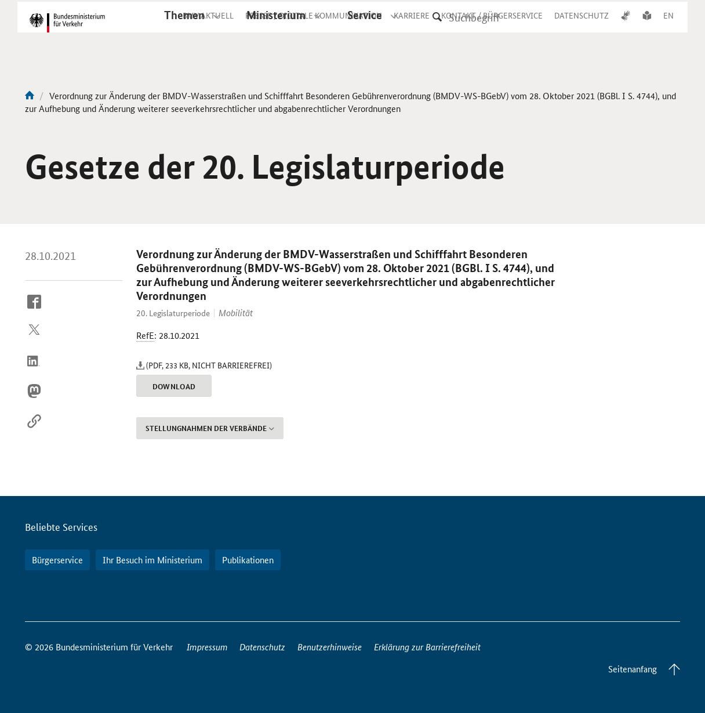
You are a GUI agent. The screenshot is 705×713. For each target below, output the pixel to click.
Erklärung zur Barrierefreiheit (427, 646)
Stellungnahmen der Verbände (210, 428)
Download (174, 386)
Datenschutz (262, 646)
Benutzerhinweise (329, 646)
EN (668, 25)
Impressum (207, 646)
